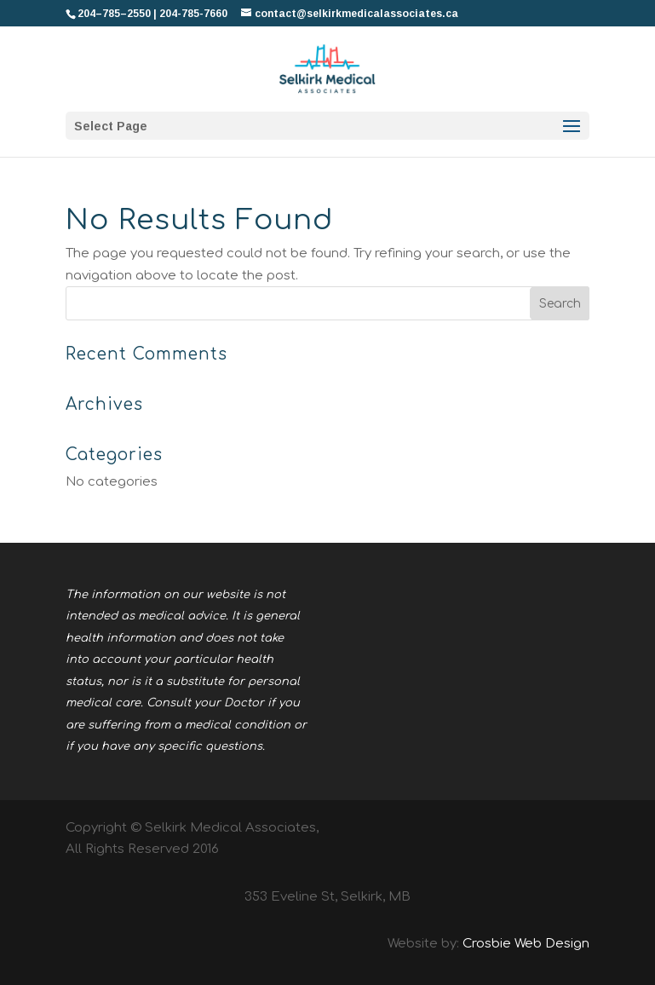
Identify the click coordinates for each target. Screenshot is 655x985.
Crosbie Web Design (526, 943)
